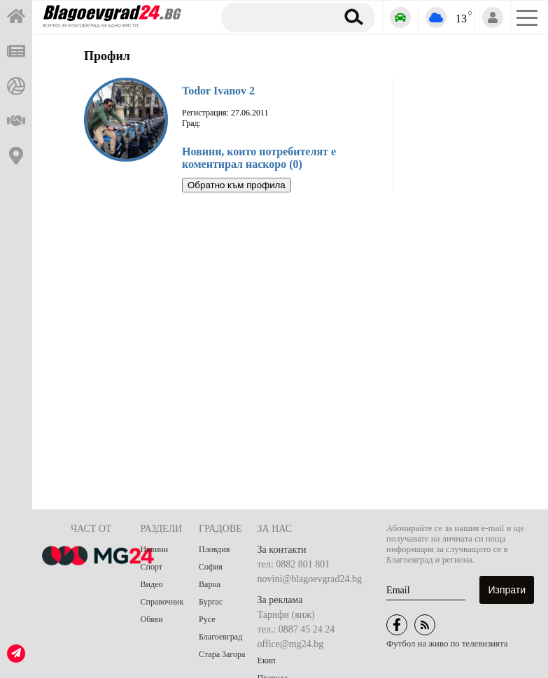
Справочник (162, 602)
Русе (207, 619)
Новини (155, 549)
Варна (209, 584)
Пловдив (214, 549)
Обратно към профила (237, 185)
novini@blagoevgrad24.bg (310, 579)
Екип (267, 660)
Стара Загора (222, 654)
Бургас (211, 602)
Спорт (152, 567)
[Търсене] (276, 16)
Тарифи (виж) (286, 614)
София (211, 567)
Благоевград (220, 637)
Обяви (152, 619)
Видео (152, 584)
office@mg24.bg (291, 644)
